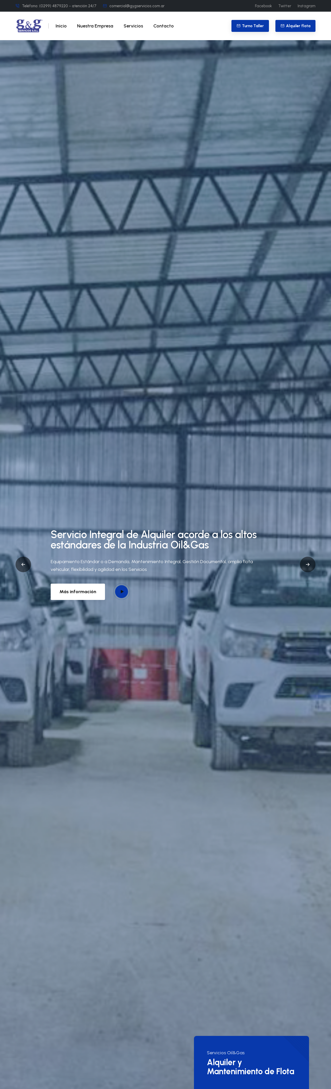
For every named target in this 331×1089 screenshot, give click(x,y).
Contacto (163, 26)
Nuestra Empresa (95, 26)
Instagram (306, 6)
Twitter (284, 6)
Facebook (263, 6)
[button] (23, 564)
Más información (77, 591)
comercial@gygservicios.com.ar (136, 6)
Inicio (61, 26)
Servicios (133, 26)
